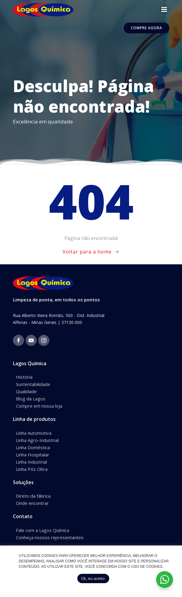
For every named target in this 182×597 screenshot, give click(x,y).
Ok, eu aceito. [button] (93, 578)
